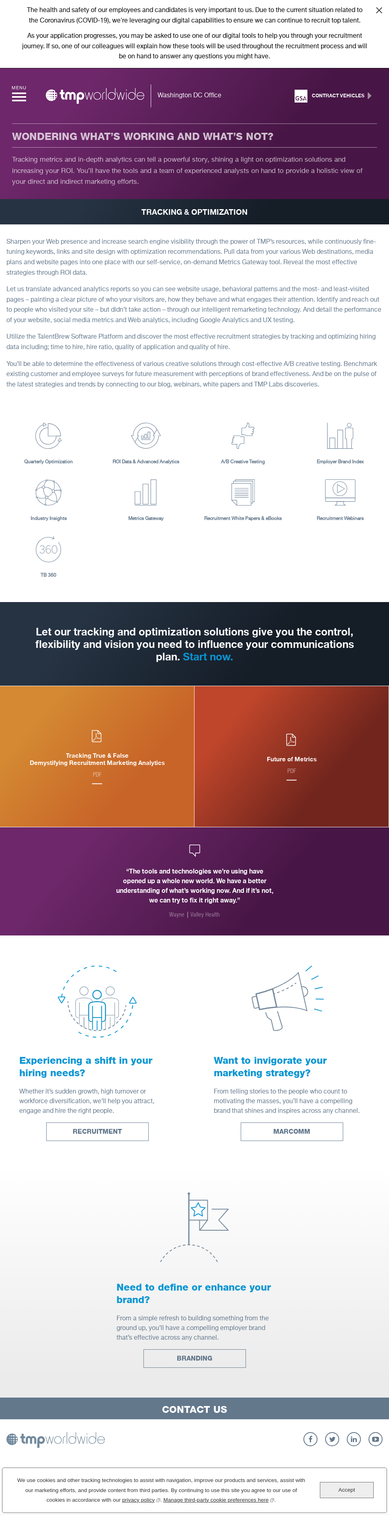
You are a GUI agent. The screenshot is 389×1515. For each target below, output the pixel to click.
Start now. (208, 656)
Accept (346, 1490)
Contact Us (194, 1409)
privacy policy (141, 1499)
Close (379, 10)
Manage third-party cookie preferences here (219, 1499)
